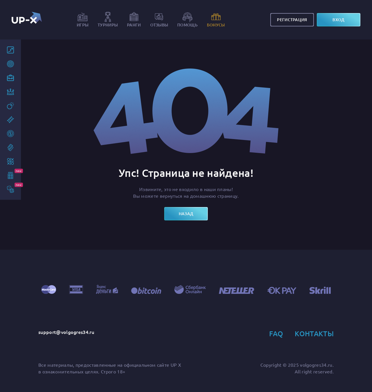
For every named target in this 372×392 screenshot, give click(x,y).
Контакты (314, 333)
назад (186, 213)
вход (338, 19)
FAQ (276, 333)
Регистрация (292, 19)
